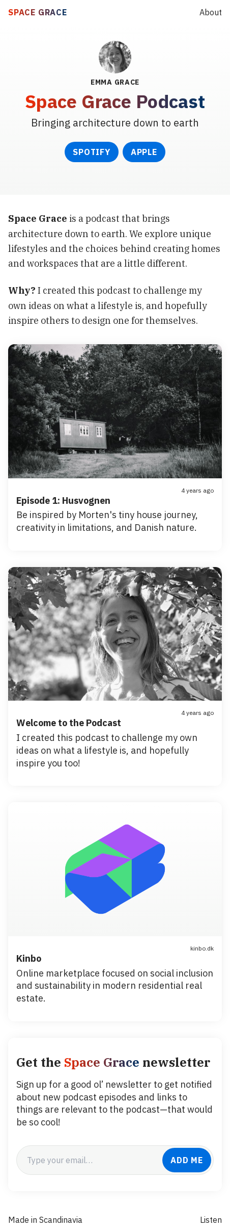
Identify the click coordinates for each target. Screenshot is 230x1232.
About (210, 12)
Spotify (91, 152)
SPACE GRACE (37, 12)
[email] (89, 1160)
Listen (211, 1220)
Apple (144, 152)
